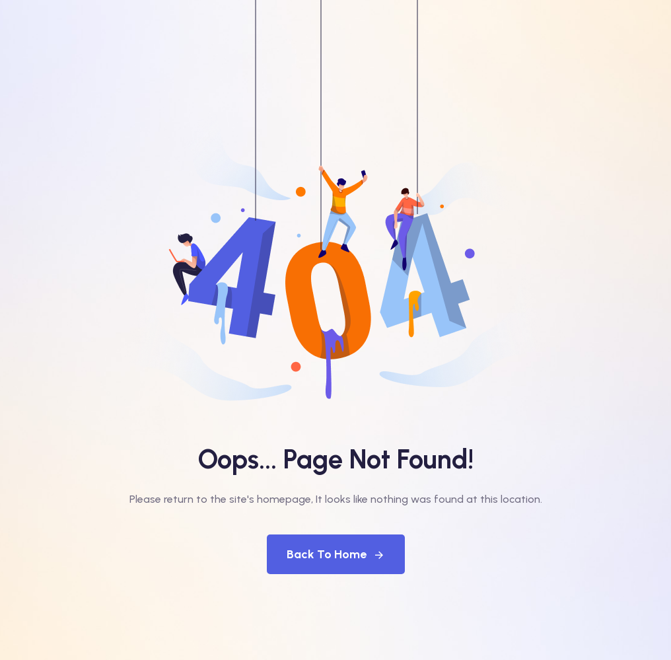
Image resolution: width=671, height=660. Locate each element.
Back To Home (336, 554)
